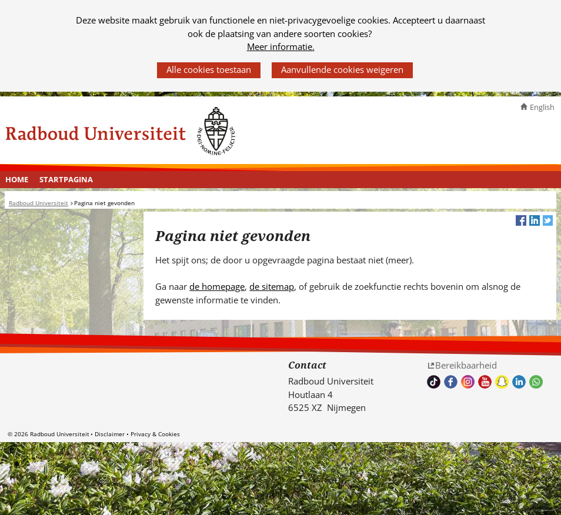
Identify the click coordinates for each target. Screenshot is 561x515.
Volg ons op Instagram (468, 382)
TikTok (433, 382)
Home (16, 179)
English (542, 107)
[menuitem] (17, 180)
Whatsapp (536, 382)
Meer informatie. (281, 46)
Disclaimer (110, 434)
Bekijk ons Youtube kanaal (485, 382)
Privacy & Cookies (155, 434)
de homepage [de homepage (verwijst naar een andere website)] (217, 286)
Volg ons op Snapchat (502, 382)
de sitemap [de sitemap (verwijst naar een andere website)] (271, 286)
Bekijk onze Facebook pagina (451, 382)
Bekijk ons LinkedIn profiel (519, 382)
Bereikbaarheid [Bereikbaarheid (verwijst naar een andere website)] (466, 365)
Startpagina (66, 179)
